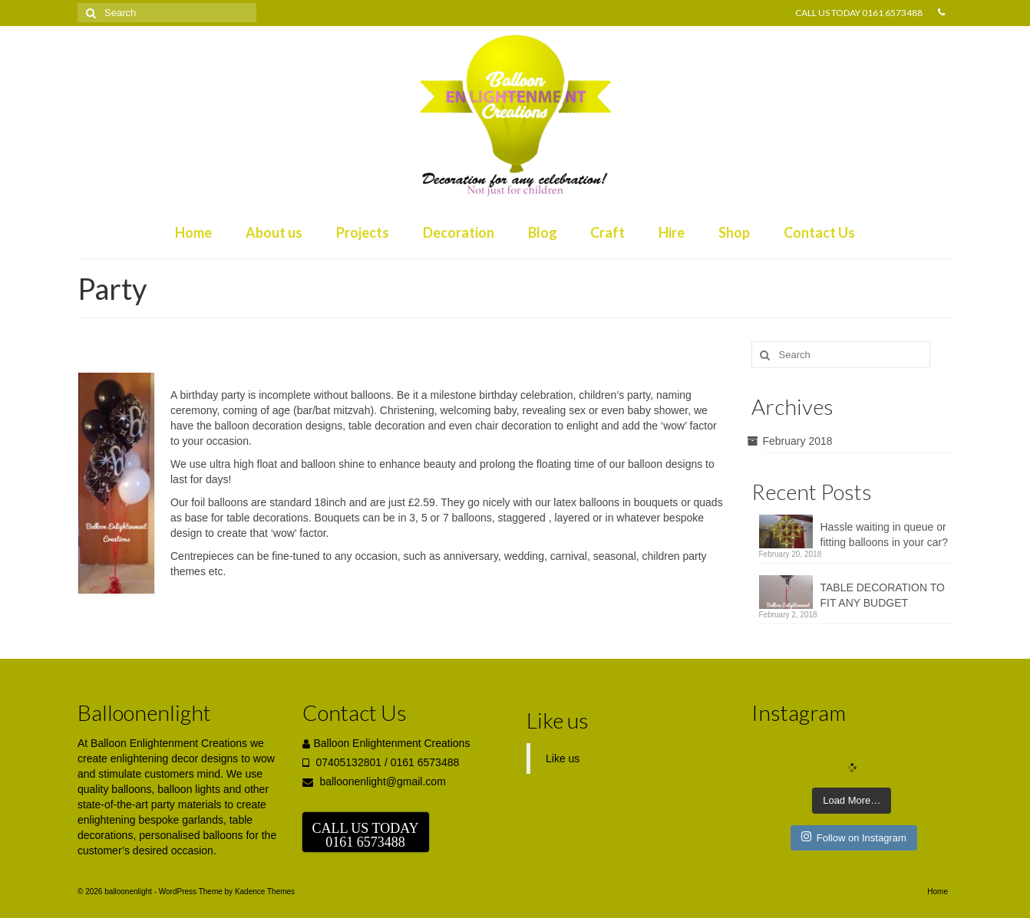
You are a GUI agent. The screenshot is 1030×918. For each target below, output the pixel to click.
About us (274, 232)
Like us (558, 720)
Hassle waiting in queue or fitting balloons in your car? (884, 534)
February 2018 (798, 441)
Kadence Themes (265, 891)
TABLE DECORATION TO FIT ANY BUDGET (882, 595)
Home (193, 232)
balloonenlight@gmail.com (374, 781)
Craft (607, 232)
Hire (672, 232)
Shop (734, 232)
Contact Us (819, 232)
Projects (362, 232)
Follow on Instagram (853, 837)
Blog (542, 232)
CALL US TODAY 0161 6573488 (859, 12)
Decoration (458, 232)
